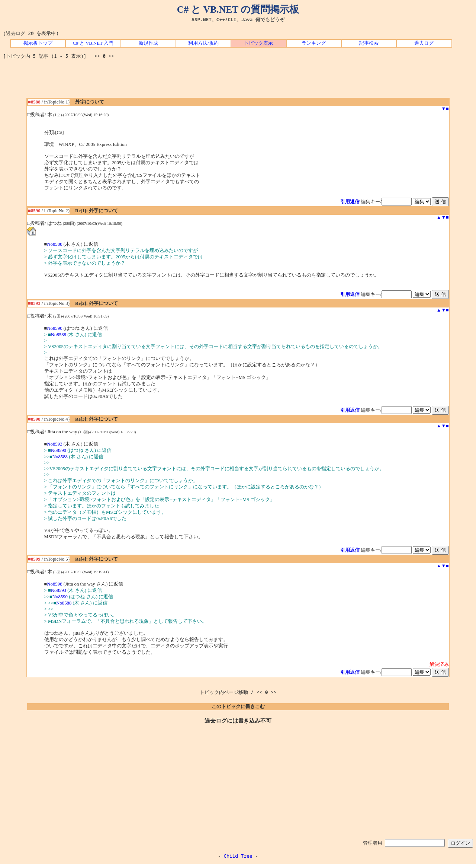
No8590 (54, 328)
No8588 (54, 244)
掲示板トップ (37, 43)
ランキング (314, 43)
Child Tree (238, 855)
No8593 (54, 444)
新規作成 (148, 43)
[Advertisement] (238, 81)
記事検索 (369, 43)
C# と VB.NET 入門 (93, 43)
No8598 (54, 584)
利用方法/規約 (203, 43)
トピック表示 (258, 43)
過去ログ (424, 43)
